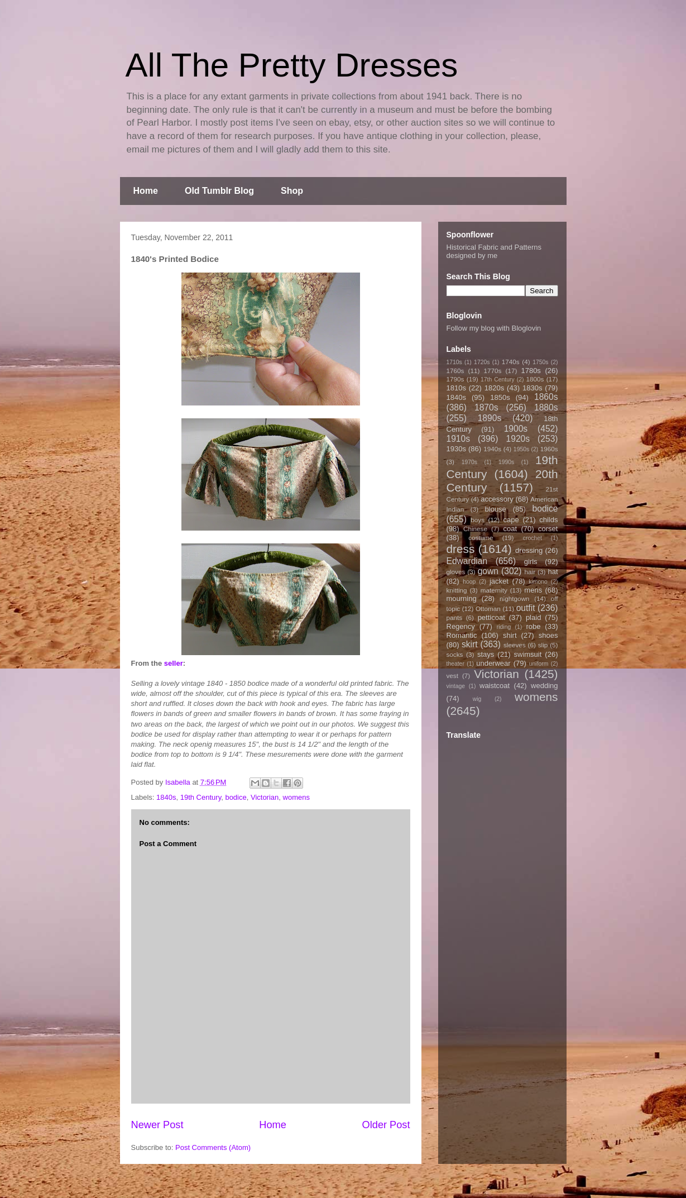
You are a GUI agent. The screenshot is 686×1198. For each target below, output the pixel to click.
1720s (482, 362)
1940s (492, 448)
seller (173, 663)
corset (548, 528)
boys (477, 519)
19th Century (200, 797)
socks (455, 654)
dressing (529, 550)
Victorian (265, 797)
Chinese (475, 528)
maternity (494, 590)
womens (296, 797)
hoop (469, 582)
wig (477, 699)
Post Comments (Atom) (213, 1147)
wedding (544, 685)
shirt (510, 635)
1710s (454, 362)
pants (455, 617)
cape (511, 520)
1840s (166, 797)
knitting (457, 590)
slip (543, 644)
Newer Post (157, 1124)
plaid (533, 617)
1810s (456, 388)
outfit (525, 608)
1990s (506, 462)
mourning (462, 598)
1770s (492, 370)
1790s (455, 379)
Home (145, 190)
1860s (546, 397)
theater (455, 664)
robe (533, 626)
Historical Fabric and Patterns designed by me (494, 251)
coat (510, 528)
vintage (456, 686)
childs (548, 520)
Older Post (386, 1124)
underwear (493, 663)
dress (461, 548)
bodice (235, 797)
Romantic (462, 635)
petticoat (491, 617)
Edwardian (467, 561)
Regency (461, 626)
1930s (456, 449)
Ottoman (488, 608)
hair (530, 571)
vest (452, 675)
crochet (532, 538)
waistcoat (494, 685)
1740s (511, 361)
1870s (486, 407)
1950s (521, 449)
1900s (516, 428)
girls (531, 561)
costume (480, 537)
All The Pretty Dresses (292, 65)
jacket (499, 581)
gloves (456, 571)
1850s (500, 397)
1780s (530, 370)
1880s (546, 407)
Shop (292, 190)
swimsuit (528, 654)
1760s (455, 370)
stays (485, 654)
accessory (497, 499)
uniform (539, 664)
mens (533, 590)
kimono (538, 582)
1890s (490, 418)
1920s (518, 438)
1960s (549, 448)
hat (553, 571)
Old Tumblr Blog (219, 190)
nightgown (514, 598)
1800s (535, 379)
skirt (470, 644)
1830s (532, 388)
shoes (548, 635)
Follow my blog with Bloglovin (494, 328)
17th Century (498, 379)
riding (504, 627)
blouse (495, 509)
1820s (494, 388)
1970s (469, 462)
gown (488, 571)
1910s (459, 438)
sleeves (514, 644)
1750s (540, 362)
